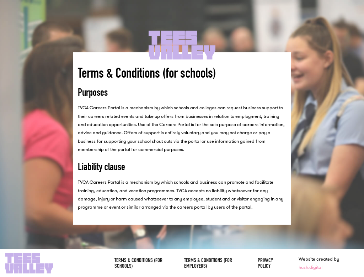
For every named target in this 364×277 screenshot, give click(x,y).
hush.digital (310, 267)
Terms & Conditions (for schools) (138, 263)
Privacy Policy (265, 263)
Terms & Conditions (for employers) (208, 263)
